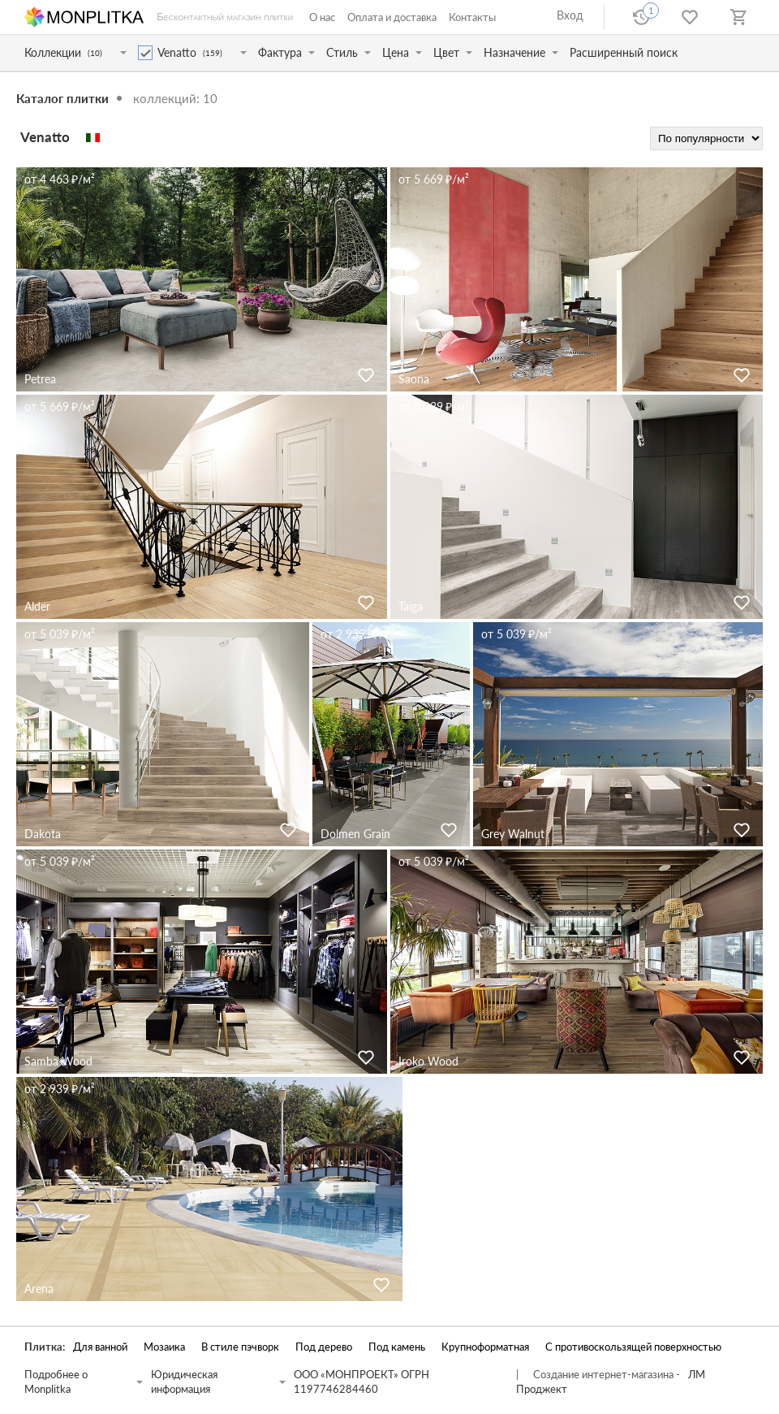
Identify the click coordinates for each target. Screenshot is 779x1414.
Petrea (40, 379)
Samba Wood (58, 1061)
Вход (570, 15)
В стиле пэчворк (240, 1347)
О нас (322, 17)
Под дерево (323, 1347)
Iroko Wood (428, 1061)
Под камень (396, 1347)
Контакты (472, 17)
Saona (413, 379)
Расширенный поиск (624, 52)
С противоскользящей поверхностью (633, 1347)
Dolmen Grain (355, 834)
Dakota (42, 834)
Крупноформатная (485, 1347)
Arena (39, 1288)
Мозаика (164, 1347)
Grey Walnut (512, 834)
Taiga (410, 606)
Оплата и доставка (392, 17)
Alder (37, 606)
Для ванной (100, 1347)
